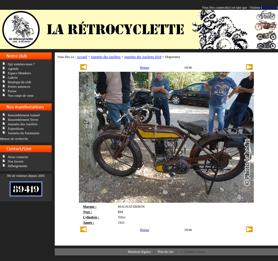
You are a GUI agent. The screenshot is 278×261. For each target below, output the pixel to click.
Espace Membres (19, 73)
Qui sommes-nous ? (21, 64)
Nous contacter (18, 157)
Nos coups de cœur (21, 96)
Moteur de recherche (14, 139)
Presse (12, 91)
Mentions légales (139, 252)
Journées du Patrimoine (24, 133)
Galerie (13, 78)
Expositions (16, 129)
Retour (144, 68)
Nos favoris (16, 161)
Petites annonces (19, 87)
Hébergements (17, 166)
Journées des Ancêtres (23, 124)
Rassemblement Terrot (23, 120)
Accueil (82, 57)
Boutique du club (19, 82)
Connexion (269, 8)
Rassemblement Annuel (24, 115)
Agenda (13, 69)
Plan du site (165, 252)
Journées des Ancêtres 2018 (142, 57)
